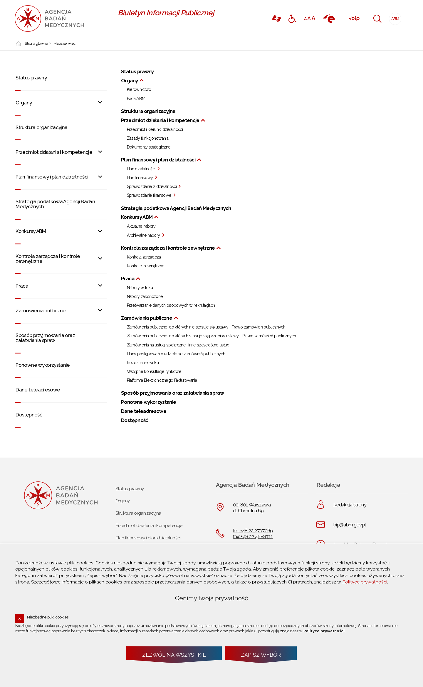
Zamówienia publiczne (41, 311)
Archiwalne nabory (143, 236)
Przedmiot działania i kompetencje (54, 152)
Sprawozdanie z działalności (152, 187)
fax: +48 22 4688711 (253, 536)
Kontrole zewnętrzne (145, 266)
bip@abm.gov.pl (349, 525)
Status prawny (31, 78)
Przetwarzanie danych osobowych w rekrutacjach (171, 306)
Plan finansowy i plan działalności (52, 177)
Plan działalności (141, 169)
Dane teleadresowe (38, 390)
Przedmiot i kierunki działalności (155, 130)
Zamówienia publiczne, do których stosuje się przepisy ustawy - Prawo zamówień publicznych (211, 336)
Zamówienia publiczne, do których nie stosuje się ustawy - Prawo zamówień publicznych (206, 327)
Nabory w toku (140, 288)
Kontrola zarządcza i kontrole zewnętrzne (48, 258)
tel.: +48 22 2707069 (253, 530)
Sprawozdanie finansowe (149, 196)
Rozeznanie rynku (143, 363)
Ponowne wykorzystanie (43, 365)
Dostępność (29, 415)
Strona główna (36, 44)
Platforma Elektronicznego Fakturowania (162, 380)
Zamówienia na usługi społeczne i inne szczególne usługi (178, 345)
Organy (24, 103)
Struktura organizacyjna (41, 127)
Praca (22, 286)
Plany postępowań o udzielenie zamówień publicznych (176, 354)
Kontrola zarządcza (144, 257)
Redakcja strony (349, 505)
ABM (394, 17)
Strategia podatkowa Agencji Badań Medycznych (55, 204)
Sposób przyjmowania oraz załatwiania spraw (45, 337)
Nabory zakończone (145, 297)
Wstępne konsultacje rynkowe (154, 372)
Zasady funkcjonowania (147, 138)
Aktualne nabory (141, 226)
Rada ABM (136, 99)
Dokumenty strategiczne (149, 147)
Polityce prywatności (364, 582)
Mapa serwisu (64, 44)
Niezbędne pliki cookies (47, 617)
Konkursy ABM (31, 231)
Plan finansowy (140, 178)
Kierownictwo (139, 90)
